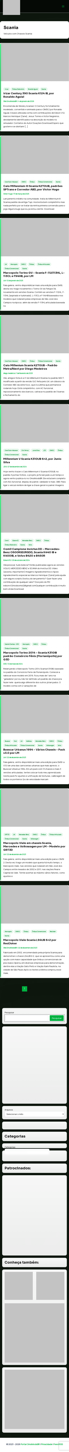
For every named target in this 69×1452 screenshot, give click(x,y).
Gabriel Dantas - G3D (12, 644)
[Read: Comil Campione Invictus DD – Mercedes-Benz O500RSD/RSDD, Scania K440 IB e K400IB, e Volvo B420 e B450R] (34, 513)
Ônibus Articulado (44, 264)
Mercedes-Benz (27, 541)
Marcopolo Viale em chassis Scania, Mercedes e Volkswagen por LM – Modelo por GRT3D (34, 846)
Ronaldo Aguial (33, 89)
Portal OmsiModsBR (30, 1444)
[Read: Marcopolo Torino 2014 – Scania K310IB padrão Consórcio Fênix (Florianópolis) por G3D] (34, 617)
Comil (7, 541)
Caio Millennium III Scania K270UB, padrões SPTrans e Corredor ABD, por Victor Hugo (32, 187)
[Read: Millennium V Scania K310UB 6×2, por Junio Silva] (34, 423)
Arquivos (9, 1109)
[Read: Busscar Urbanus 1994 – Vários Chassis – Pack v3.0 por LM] (34, 714)
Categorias (10, 1147)
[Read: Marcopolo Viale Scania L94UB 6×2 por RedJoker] (34, 904)
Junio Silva (36, 450)
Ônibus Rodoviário (18, 89)
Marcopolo (13, 264)
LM (6, 264)
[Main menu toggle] (63, 6)
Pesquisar (9, 1012)
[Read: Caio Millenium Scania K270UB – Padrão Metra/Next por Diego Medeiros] (34, 334)
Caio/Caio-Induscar (11, 182)
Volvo (30, 545)
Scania (44, 89)
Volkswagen (50, 745)
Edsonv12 (15, 541)
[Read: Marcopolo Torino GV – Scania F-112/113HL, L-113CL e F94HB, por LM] (34, 237)
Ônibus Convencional (45, 182)
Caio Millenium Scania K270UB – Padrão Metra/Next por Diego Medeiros (30, 367)
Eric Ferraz (25, 450)
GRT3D (7, 835)
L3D (44, 450)
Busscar (7, 741)
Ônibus (32, 182)
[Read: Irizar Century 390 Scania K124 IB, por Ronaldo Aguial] (34, 62)
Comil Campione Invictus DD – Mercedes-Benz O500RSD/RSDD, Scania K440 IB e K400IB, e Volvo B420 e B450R (31, 552)
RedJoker (53, 932)
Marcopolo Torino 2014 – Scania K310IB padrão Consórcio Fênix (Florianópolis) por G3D (32, 656)
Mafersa (29, 741)
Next (62, 988)
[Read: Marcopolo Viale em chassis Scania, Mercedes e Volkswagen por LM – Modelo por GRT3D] (34, 807)
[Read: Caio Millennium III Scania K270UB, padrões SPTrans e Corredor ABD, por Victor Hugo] (34, 155)
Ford (15, 741)
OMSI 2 (24, 182)
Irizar (6, 89)
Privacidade (46, 1444)
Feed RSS (58, 1444)
